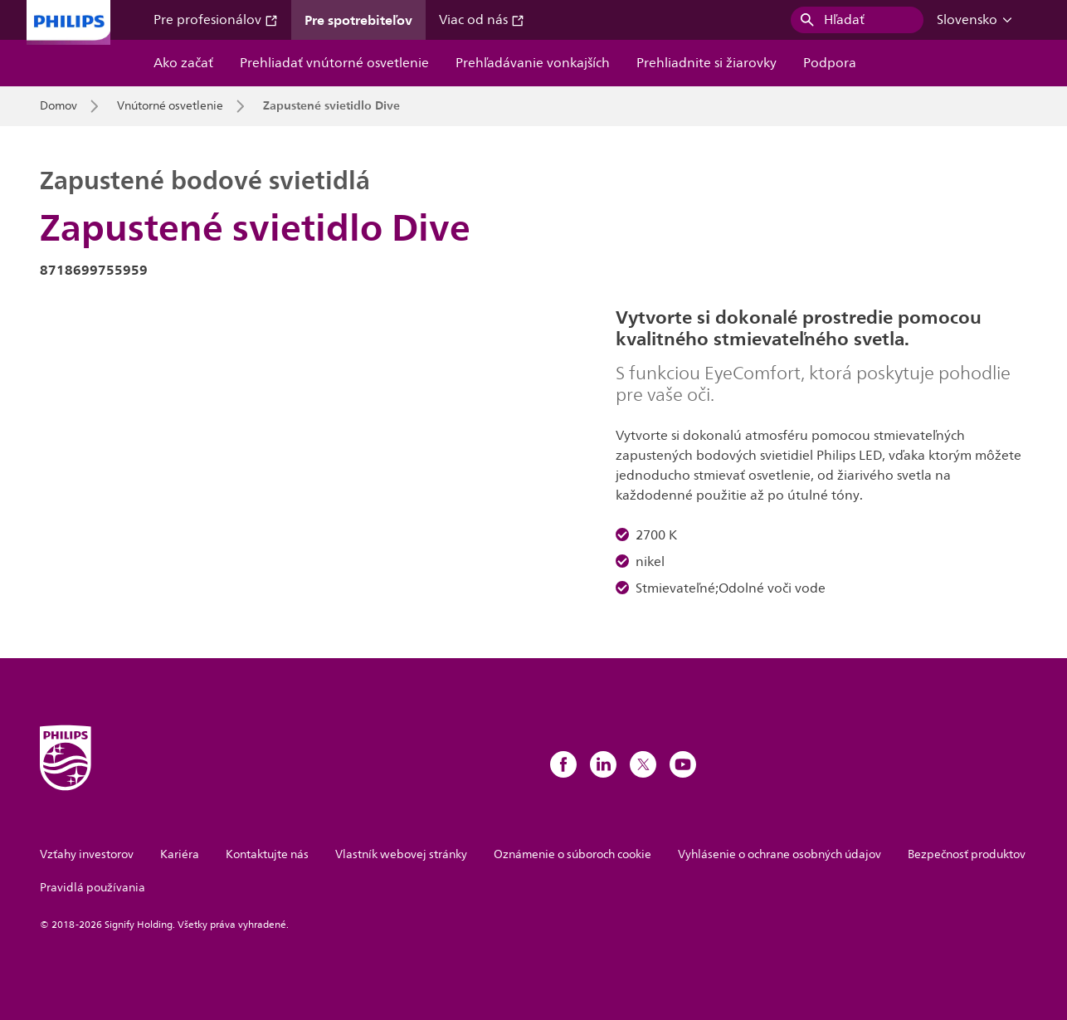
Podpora (829, 63)
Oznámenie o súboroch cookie (572, 854)
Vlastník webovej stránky (401, 854)
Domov (58, 106)
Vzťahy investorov (87, 854)
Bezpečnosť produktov (967, 854)
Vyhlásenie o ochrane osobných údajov (779, 854)
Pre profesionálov (215, 20)
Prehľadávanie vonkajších (533, 63)
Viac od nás (481, 20)
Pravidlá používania (92, 887)
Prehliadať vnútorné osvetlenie (334, 63)
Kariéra (179, 854)
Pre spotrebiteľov (358, 20)
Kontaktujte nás (267, 854)
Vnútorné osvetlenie (170, 106)
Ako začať (183, 63)
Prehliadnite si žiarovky (706, 63)
